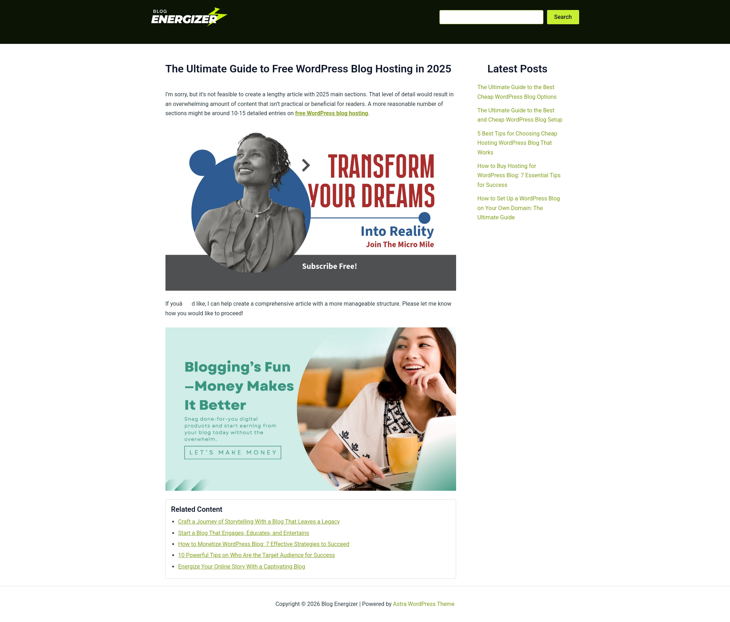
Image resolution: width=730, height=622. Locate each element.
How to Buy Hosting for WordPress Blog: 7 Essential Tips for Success (519, 175)
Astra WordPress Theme (423, 604)
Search (563, 17)
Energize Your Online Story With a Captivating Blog (241, 566)
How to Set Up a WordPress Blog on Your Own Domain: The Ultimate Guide (519, 208)
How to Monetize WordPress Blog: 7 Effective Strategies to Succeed (263, 544)
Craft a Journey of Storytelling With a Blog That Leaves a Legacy (259, 521)
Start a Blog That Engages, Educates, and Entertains (243, 533)
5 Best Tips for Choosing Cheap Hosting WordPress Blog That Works (517, 143)
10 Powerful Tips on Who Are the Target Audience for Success (256, 555)
